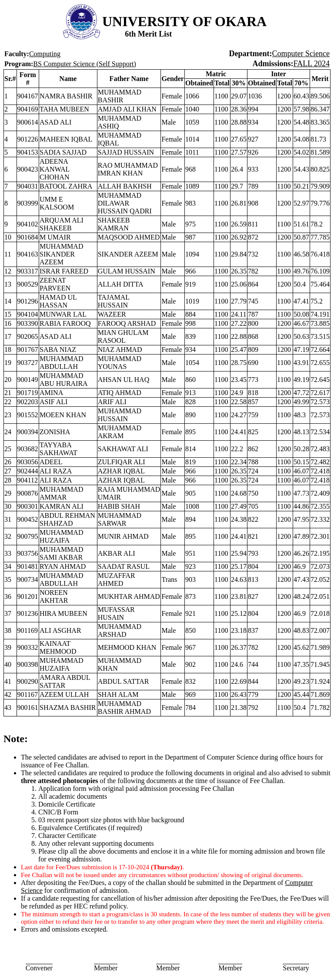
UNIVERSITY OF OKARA (184, 21)
